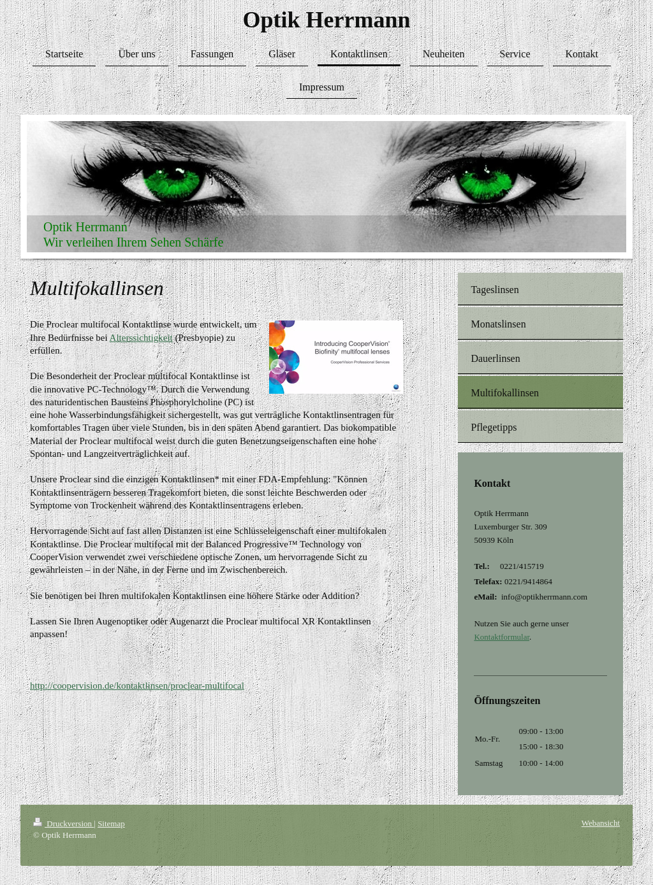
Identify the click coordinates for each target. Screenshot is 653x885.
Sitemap (111, 823)
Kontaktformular (501, 637)
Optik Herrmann (326, 19)
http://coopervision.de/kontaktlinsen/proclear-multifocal (137, 685)
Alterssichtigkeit (141, 338)
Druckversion (63, 823)
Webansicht (601, 823)
